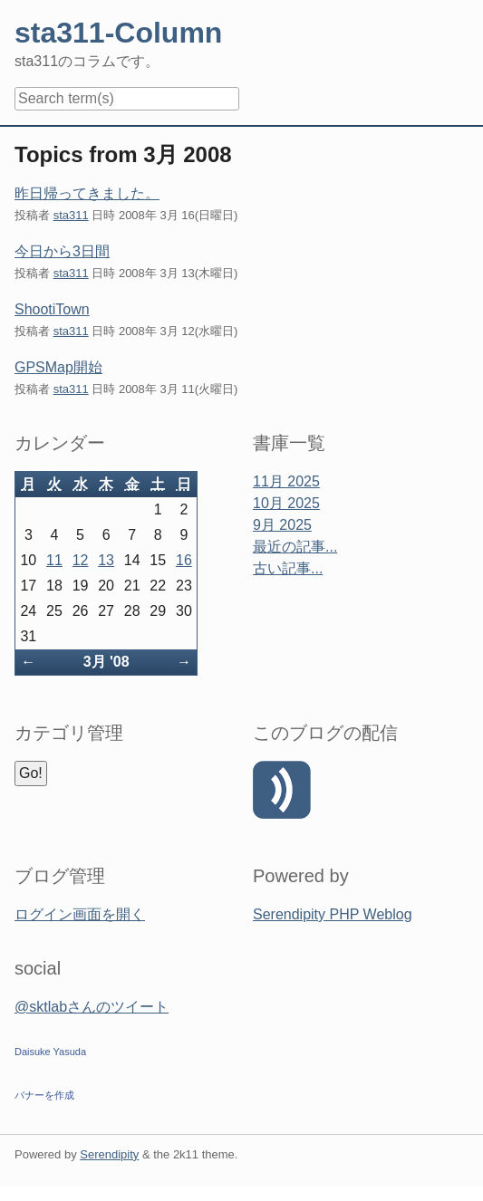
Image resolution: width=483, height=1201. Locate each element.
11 (54, 560)
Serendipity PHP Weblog (332, 914)
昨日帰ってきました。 (86, 193)
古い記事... (288, 568)
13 (106, 560)
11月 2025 (286, 481)
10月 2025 (286, 503)
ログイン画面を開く (79, 914)
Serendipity (109, 1154)
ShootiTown (52, 309)
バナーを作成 (44, 1095)
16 (184, 560)
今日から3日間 (62, 251)
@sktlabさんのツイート (91, 1006)
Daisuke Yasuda (50, 1051)
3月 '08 (106, 661)
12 (80, 560)
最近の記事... (295, 546)
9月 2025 (282, 525)
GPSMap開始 (58, 367)
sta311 (71, 215)
